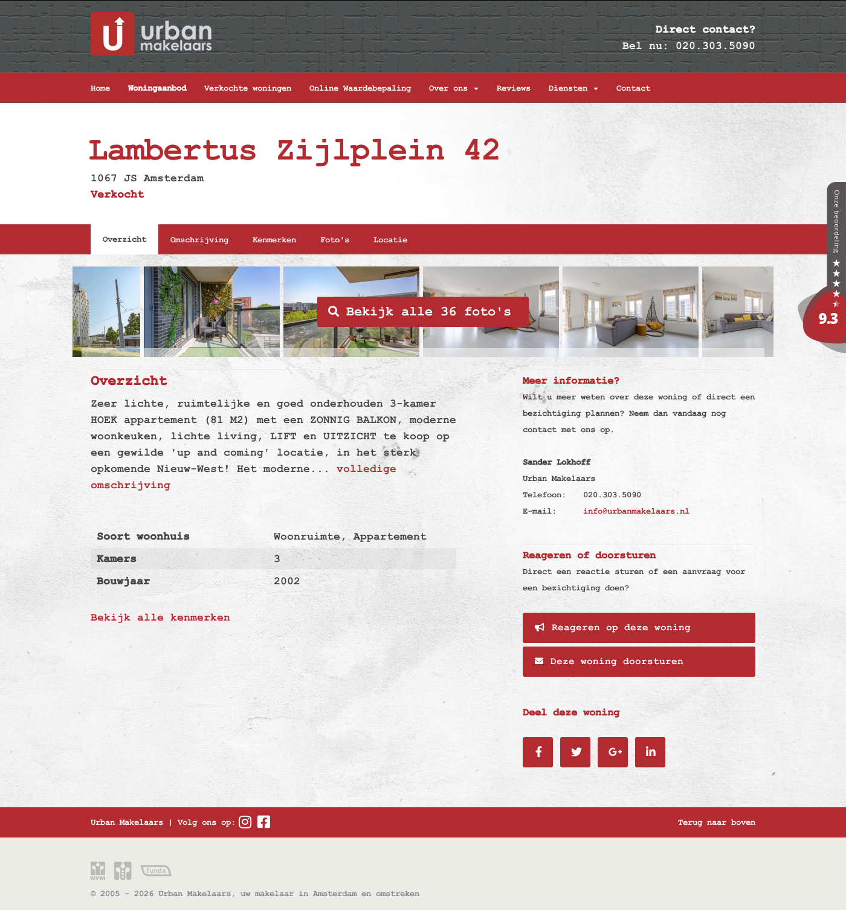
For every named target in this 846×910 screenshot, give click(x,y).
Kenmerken (274, 240)
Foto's (334, 240)
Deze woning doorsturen (609, 662)
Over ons (454, 88)
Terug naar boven (716, 822)
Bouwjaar (123, 581)
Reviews (514, 88)
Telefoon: (544, 495)
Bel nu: (645, 45)
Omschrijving (199, 240)
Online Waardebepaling (360, 88)
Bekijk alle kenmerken (160, 617)
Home (100, 88)
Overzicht (124, 239)
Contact (633, 88)
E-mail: (540, 511)
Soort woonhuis (143, 536)
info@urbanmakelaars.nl (636, 511)
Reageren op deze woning (613, 628)
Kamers (117, 558)
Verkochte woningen (247, 88)
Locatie (390, 240)
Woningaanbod (157, 88)
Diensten (573, 88)
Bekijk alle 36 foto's (419, 312)
